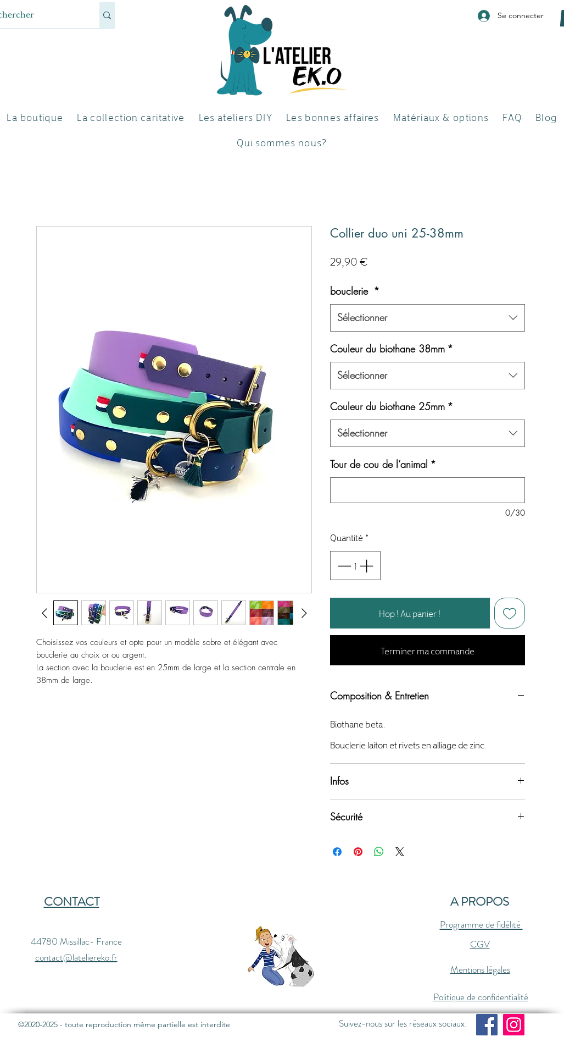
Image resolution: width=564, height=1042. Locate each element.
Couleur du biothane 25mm (391, 406)
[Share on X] (399, 851)
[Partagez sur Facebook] (337, 851)
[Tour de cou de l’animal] (427, 490)
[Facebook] (487, 1024)
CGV (480, 944)
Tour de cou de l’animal (383, 464)
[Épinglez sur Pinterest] (358, 851)
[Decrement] (343, 566)
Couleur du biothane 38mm (391, 348)
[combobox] (427, 318)
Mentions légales (480, 969)
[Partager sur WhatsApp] (379, 851)
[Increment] (367, 566)
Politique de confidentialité (480, 997)
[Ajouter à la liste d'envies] (509, 613)
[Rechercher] (107, 15)
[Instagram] (513, 1024)
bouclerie (354, 290)
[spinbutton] (355, 566)
